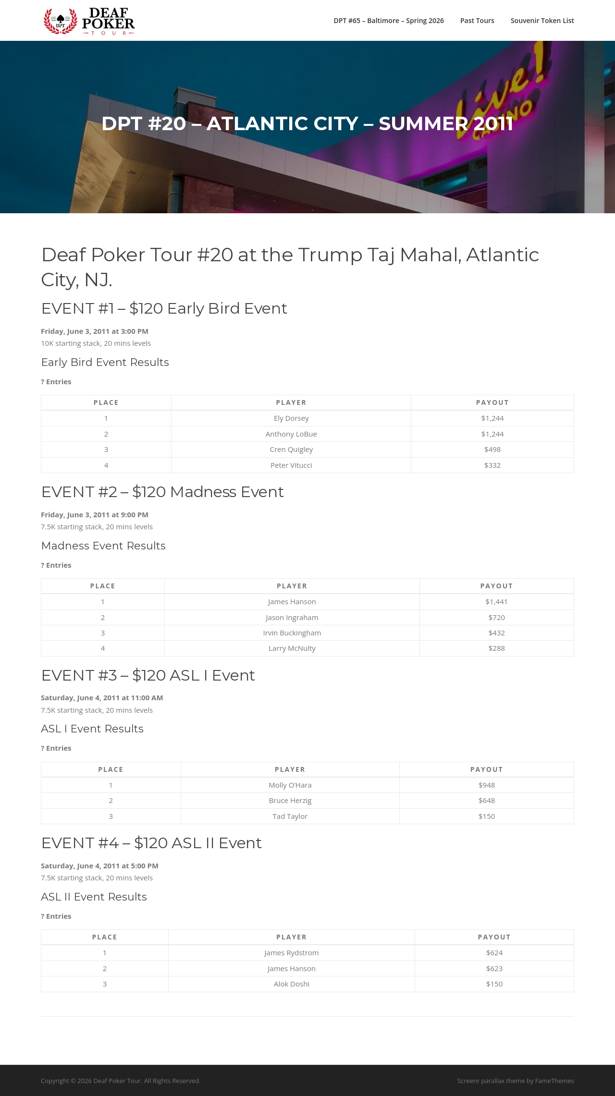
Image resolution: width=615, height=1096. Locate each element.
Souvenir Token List (542, 20)
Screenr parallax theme (491, 1080)
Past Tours (477, 20)
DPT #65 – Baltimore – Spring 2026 (389, 20)
